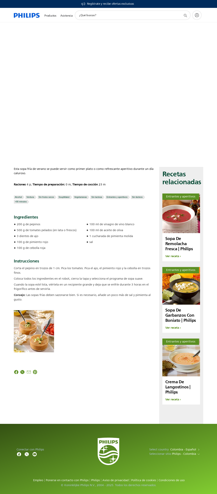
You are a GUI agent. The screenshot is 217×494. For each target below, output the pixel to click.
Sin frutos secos (46, 197)
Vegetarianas (80, 197)
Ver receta (172, 256)
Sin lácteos (137, 197)
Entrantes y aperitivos (117, 197)
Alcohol (18, 197)
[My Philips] (197, 15)
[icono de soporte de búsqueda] (185, 15)
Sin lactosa (96, 197)
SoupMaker (64, 197)
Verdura (30, 197)
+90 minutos (21, 201)
